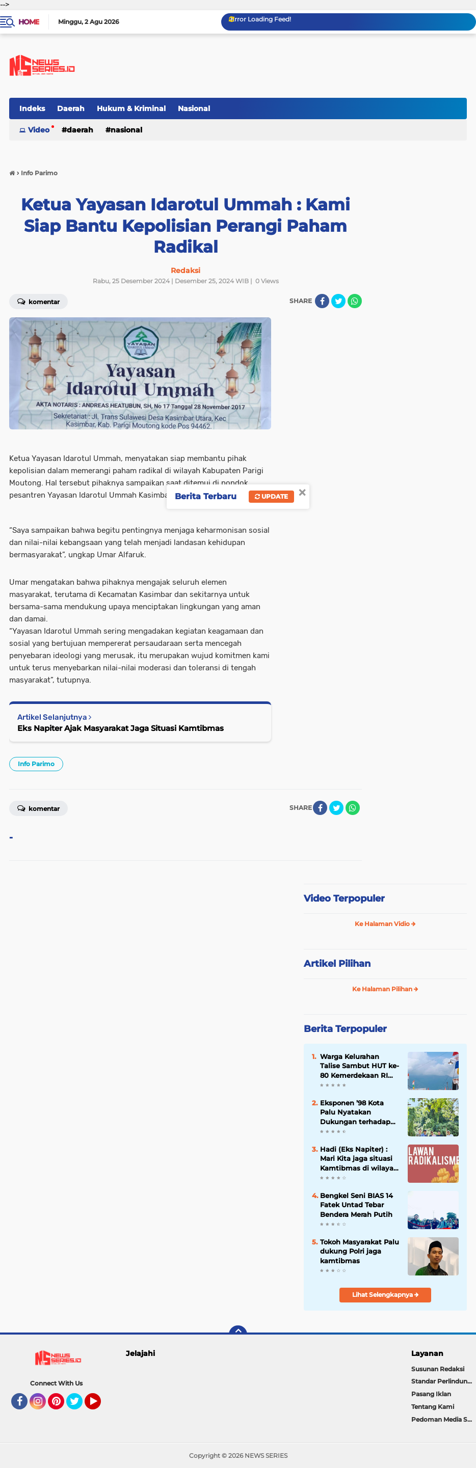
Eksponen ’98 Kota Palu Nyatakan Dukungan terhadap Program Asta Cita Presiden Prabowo (355, 1112)
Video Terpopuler (344, 898)
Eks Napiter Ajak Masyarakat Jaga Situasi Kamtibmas (120, 728)
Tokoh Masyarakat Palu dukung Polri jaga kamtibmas (359, 1251)
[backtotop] (238, 1334)
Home (28, 21)
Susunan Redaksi (437, 1369)
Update (271, 496)
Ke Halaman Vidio (385, 924)
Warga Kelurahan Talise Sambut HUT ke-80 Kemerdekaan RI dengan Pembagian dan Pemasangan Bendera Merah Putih (359, 1066)
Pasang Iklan (431, 1394)
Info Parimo (36, 764)
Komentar (38, 808)
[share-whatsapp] (355, 301)
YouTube (100, 1406)
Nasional (194, 108)
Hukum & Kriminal (131, 108)
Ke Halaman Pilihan (385, 989)
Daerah (71, 108)
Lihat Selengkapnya (385, 1294)
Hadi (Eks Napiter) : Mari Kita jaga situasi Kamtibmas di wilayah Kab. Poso (359, 1159)
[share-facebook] (322, 301)
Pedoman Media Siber (443, 1419)
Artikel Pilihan (337, 963)
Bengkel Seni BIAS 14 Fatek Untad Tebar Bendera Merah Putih (356, 1204)
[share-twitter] (338, 301)
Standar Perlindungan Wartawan (443, 1381)
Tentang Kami (432, 1406)
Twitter (79, 1406)
